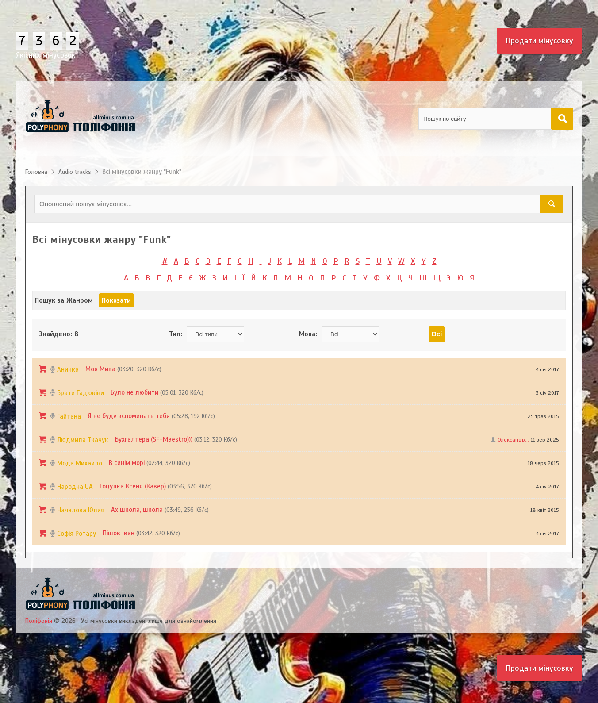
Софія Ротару (76, 534)
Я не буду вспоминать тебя (129, 416)
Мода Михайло (79, 463)
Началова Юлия (80, 510)
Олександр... (513, 440)
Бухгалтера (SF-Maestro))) (153, 439)
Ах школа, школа (137, 510)
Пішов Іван (118, 533)
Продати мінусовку (539, 41)
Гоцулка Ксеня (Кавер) (133, 486)
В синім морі (127, 463)
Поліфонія (38, 621)
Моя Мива (100, 369)
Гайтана (69, 416)
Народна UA (75, 487)
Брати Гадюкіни (80, 393)
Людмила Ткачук (82, 440)
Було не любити (134, 392)
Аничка (68, 369)
